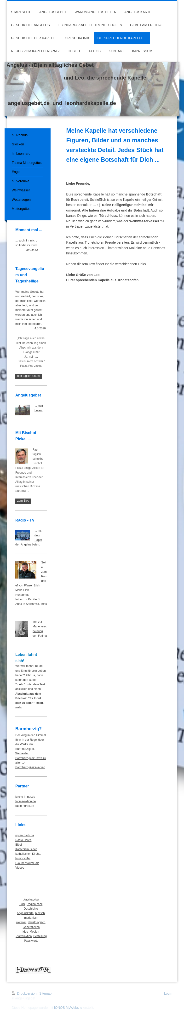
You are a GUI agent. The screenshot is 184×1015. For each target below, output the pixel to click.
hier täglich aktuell (28, 376)
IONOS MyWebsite (68, 1007)
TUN (22, 904)
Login (168, 993)
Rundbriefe (22, 594)
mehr (18, 707)
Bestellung (40, 936)
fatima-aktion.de (25, 801)
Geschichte (30, 908)
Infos (43, 604)
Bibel (18, 844)
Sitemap (45, 993)
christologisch (37, 922)
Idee (26, 931)
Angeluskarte (25, 913)
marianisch (31, 917)
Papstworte (31, 940)
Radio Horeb (23, 840)
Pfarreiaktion (24, 936)
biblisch (40, 913)
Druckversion (24, 993)
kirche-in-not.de (25, 796)
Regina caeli (34, 904)
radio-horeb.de (24, 806)
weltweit (21, 922)
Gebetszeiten (31, 927)
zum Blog (23, 500)
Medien (35, 931)
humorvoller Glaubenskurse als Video (27, 863)
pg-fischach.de (24, 835)
